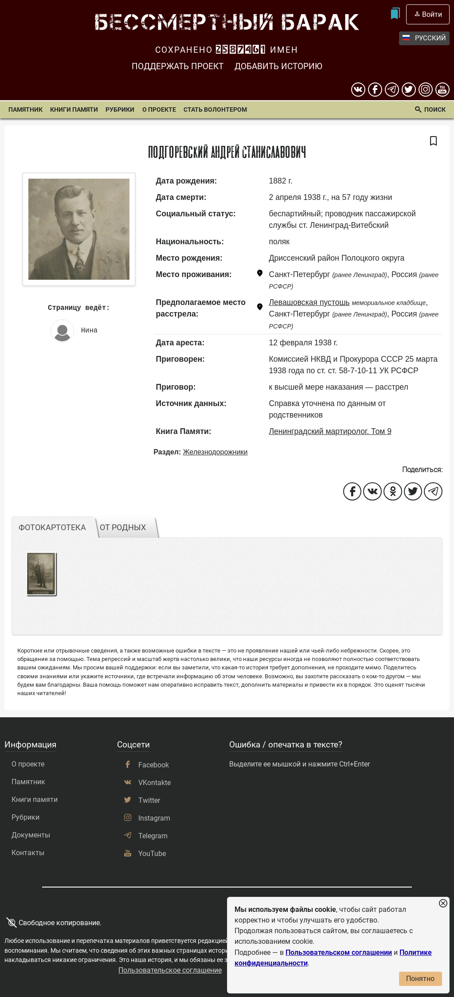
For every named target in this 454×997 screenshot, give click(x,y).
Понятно (420, 978)
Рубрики (120, 109)
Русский (424, 38)
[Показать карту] (259, 275)
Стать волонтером (215, 109)
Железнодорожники (215, 452)
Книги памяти (74, 109)
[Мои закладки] (395, 14)
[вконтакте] (358, 89)
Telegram (153, 836)
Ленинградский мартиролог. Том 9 (330, 431)
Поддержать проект (177, 66)
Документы (31, 835)
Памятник (25, 109)
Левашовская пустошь (309, 302)
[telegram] (392, 89)
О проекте (159, 109)
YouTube (152, 853)
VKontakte (154, 782)
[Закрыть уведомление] (443, 903)
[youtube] (442, 89)
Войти (432, 14)
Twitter (149, 800)
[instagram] (426, 89)
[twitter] (409, 89)
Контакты (28, 852)
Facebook (153, 765)
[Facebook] (375, 89)
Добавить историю (278, 66)
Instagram (154, 818)
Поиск (435, 109)
